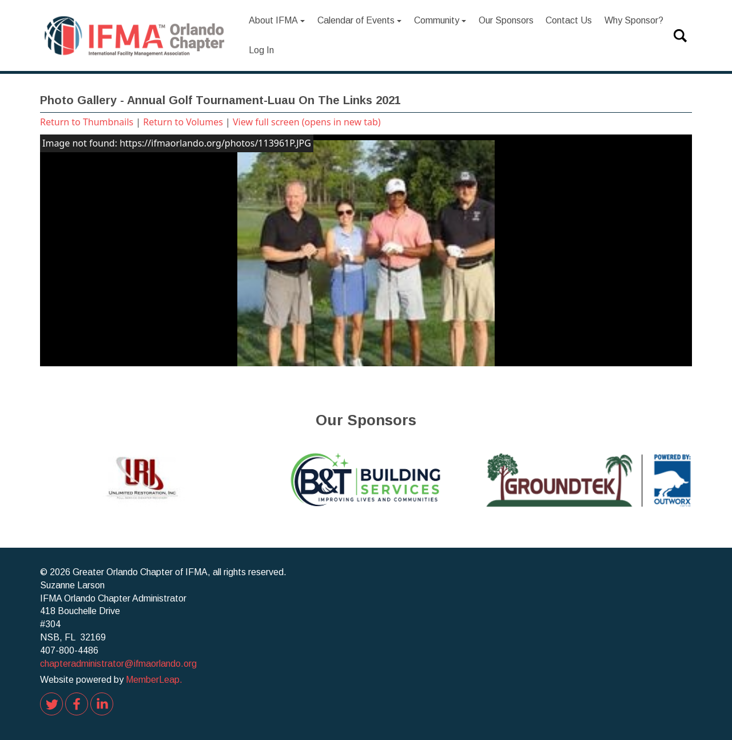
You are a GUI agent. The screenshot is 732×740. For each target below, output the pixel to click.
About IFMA (277, 20)
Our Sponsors (506, 20)
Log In (261, 50)
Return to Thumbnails (86, 122)
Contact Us (569, 20)
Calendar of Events (359, 20)
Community (440, 20)
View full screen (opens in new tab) (307, 122)
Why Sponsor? (633, 20)
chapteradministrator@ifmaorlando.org (118, 663)
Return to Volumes (183, 122)
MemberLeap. (154, 679)
